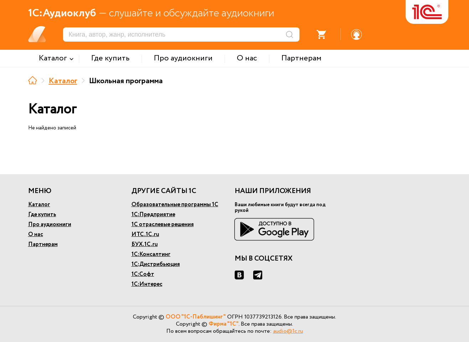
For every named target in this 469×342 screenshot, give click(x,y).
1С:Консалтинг (151, 254)
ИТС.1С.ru (145, 234)
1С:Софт (142, 274)
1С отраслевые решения (162, 224)
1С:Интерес (146, 284)
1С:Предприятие (153, 214)
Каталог (63, 81)
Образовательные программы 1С (174, 205)
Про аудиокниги (49, 224)
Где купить (42, 214)
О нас (35, 234)
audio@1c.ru (288, 331)
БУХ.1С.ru (144, 244)
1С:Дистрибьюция (155, 264)
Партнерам (43, 244)
